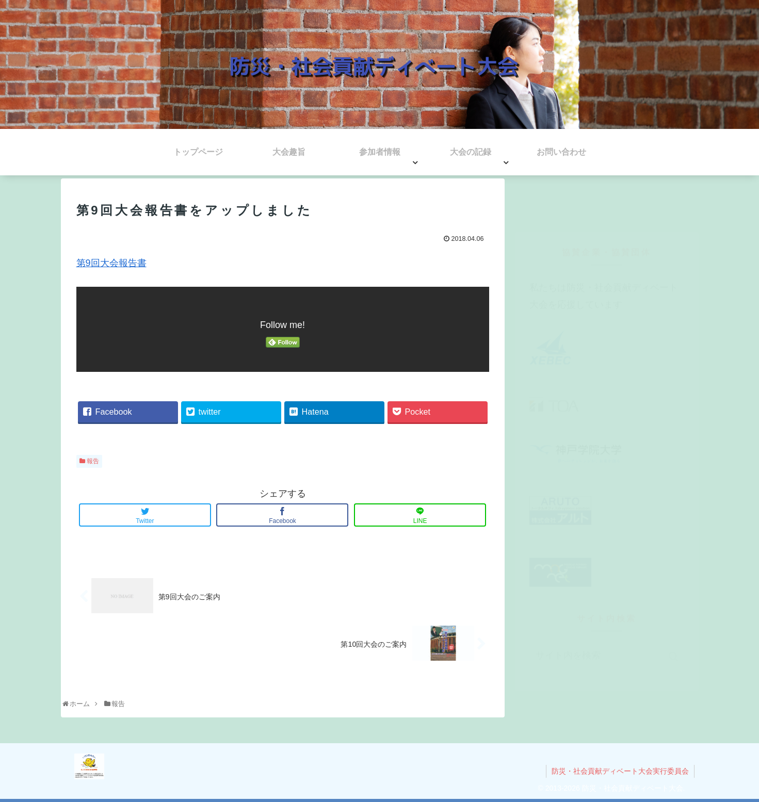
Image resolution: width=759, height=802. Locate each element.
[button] (674, 612)
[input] (606, 611)
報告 (93, 461)
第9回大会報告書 (111, 263)
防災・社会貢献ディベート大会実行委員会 (620, 771)
